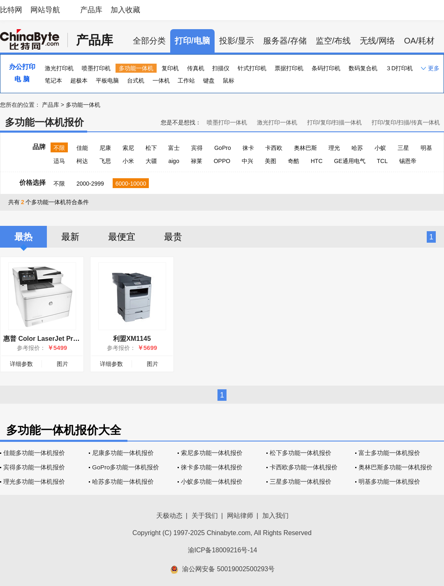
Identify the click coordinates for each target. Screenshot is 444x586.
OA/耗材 (419, 40)
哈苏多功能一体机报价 (123, 481)
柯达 (82, 161)
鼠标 (228, 80)
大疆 (151, 161)
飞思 (105, 161)
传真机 (195, 68)
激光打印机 (59, 68)
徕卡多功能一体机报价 (212, 467)
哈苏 (357, 148)
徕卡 (248, 148)
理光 (334, 148)
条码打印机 (326, 68)
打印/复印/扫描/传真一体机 (406, 122)
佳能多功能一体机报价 (34, 452)
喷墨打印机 (96, 68)
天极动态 (169, 515)
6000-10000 (131, 183)
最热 (23, 237)
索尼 (128, 148)
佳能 (82, 148)
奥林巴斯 (305, 148)
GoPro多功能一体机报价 (125, 467)
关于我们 (205, 515)
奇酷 (293, 161)
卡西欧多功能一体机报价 (304, 467)
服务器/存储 (285, 40)
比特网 (11, 10)
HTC (317, 161)
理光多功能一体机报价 (34, 481)
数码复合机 (363, 68)
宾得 (197, 148)
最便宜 (121, 237)
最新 (70, 237)
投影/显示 (236, 40)
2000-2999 (90, 183)
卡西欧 (273, 148)
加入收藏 (125, 10)
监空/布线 (333, 40)
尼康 (105, 148)
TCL (382, 161)
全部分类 (149, 40)
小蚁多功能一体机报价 (212, 481)
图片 (62, 364)
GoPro (222, 148)
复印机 (170, 68)
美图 (270, 161)
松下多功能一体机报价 (300, 452)
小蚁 (380, 148)
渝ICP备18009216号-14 (222, 550)
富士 (174, 148)
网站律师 (240, 515)
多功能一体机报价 (44, 122)
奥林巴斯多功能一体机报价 (395, 467)
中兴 (247, 161)
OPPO (222, 161)
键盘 (209, 80)
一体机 (161, 80)
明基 (426, 148)
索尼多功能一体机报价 (212, 452)
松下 (151, 148)
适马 (59, 161)
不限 (59, 148)
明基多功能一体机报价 (389, 481)
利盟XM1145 (132, 338)
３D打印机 (399, 68)
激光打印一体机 (277, 122)
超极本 (79, 80)
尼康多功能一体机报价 (123, 452)
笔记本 (53, 80)
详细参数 (21, 364)
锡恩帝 (407, 161)
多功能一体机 (136, 68)
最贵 (173, 237)
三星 (403, 148)
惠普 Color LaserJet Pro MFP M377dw (61, 338)
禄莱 (196, 161)
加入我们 (275, 515)
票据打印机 (289, 68)
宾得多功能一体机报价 (34, 467)
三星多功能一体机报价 (300, 481)
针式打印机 (252, 68)
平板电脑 (107, 80)
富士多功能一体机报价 (389, 452)
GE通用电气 (349, 161)
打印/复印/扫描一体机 (334, 122)
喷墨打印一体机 (227, 122)
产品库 (91, 10)
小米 (128, 161)
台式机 (135, 80)
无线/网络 (377, 40)
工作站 (186, 80)
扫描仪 (220, 68)
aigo (173, 161)
